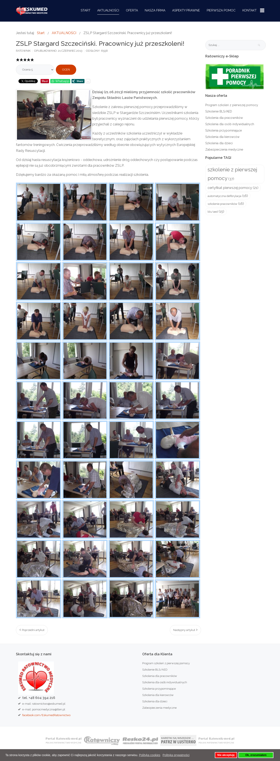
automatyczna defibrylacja (224, 196)
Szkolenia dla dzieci (219, 143)
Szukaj (259, 45)
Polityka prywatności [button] (176, 755)
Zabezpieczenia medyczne (224, 149)
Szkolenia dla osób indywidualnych (229, 124)
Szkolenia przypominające (223, 130)
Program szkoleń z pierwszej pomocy (231, 105)
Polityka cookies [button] (149, 755)
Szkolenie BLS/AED (218, 111)
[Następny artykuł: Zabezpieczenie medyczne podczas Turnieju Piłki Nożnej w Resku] (185, 630)
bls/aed (213, 211)
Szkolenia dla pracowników (224, 117)
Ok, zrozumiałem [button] (255, 755)
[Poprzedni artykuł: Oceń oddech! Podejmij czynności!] (32, 630)
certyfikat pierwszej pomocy (230, 188)
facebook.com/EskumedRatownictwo (46, 715)
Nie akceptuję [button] (226, 755)
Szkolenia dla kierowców (222, 137)
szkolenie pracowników (222, 203)
